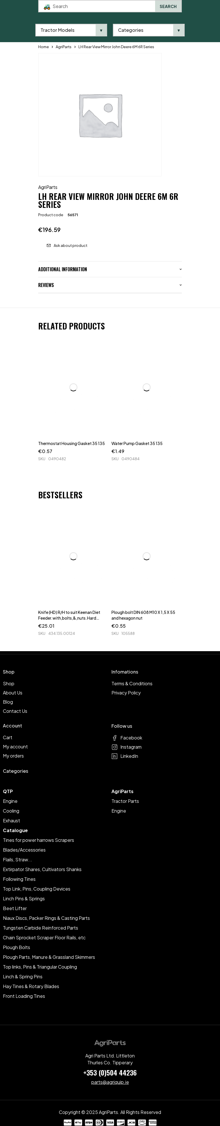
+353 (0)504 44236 (110, 1072)
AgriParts (47, 187)
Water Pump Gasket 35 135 (137, 443)
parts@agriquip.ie (110, 1082)
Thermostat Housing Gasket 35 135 (71, 443)
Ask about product (70, 245)
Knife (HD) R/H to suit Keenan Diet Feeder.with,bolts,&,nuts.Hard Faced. (69, 618)
